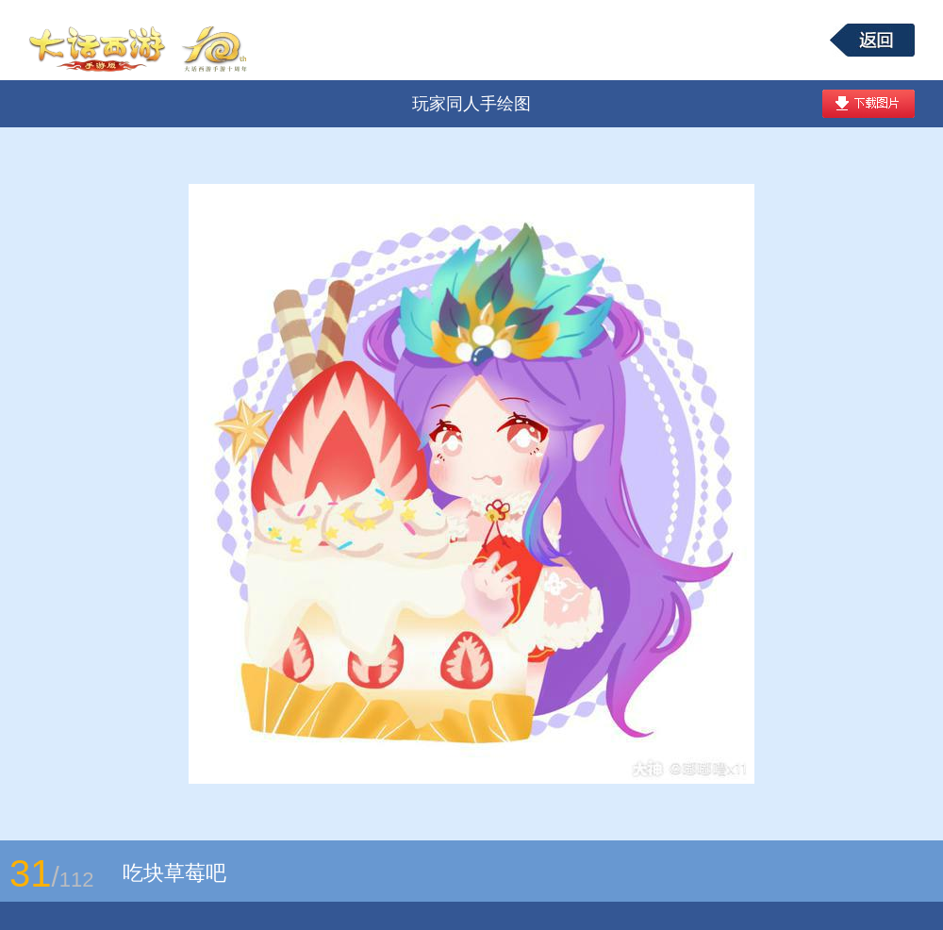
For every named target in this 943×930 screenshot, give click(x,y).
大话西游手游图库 (140, 40)
